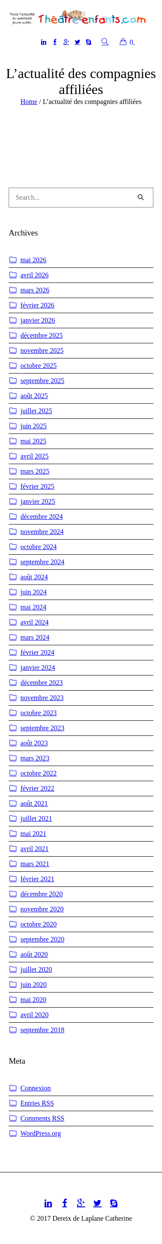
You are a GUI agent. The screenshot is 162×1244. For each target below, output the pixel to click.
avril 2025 (34, 456)
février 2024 (37, 652)
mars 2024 (34, 637)
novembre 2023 (42, 697)
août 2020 (34, 954)
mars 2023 (34, 758)
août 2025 (34, 395)
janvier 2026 (37, 320)
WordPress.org (40, 1133)
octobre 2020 (38, 924)
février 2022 (37, 788)
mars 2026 (34, 290)
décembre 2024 (41, 516)
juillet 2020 (36, 969)
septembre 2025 (42, 380)
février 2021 (37, 879)
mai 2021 (33, 833)
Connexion (35, 1088)
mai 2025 (33, 441)
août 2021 (34, 803)
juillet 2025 (36, 411)
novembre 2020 (42, 909)
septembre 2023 (42, 728)
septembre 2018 (42, 1030)
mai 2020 (33, 999)
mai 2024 (33, 607)
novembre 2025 (42, 350)
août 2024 (34, 577)
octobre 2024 (38, 546)
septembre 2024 (42, 561)
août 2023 (34, 743)
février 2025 (37, 486)
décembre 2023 (41, 682)
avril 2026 (34, 275)
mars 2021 (34, 863)
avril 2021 (34, 848)
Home (28, 101)
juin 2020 (33, 984)
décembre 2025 (41, 335)
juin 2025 (33, 426)
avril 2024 (34, 622)
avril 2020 (34, 1014)
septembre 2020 (42, 939)
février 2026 (37, 305)
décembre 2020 (41, 894)
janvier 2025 (37, 501)
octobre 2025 (38, 365)
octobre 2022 (38, 773)
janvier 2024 (37, 667)
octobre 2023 (38, 712)
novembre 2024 (42, 531)
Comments (42, 1118)
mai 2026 (33, 260)
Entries (37, 1103)
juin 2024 (33, 592)
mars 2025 (34, 471)
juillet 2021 (36, 818)
